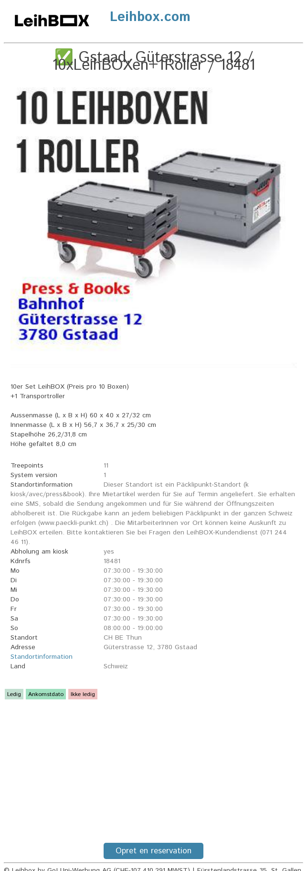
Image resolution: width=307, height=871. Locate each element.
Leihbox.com (150, 17)
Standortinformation (42, 657)
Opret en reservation (153, 851)
